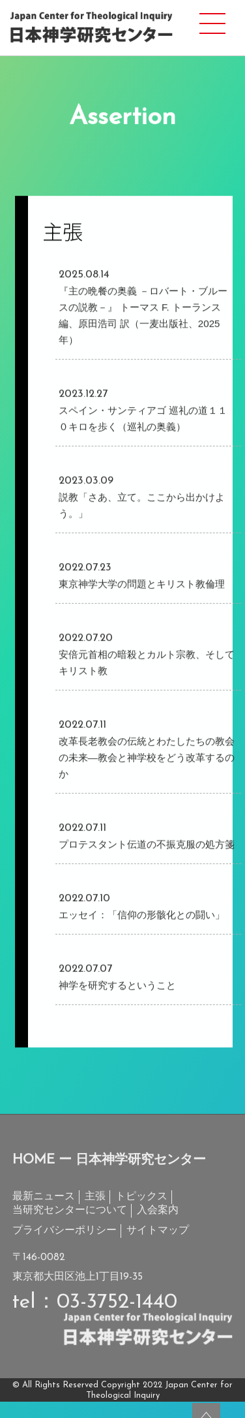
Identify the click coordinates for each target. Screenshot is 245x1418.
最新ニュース (43, 1197)
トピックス (141, 1197)
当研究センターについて (69, 1210)
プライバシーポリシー (64, 1230)
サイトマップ (157, 1230)
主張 (95, 1197)
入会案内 (158, 1210)
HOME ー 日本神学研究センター (109, 1160)
